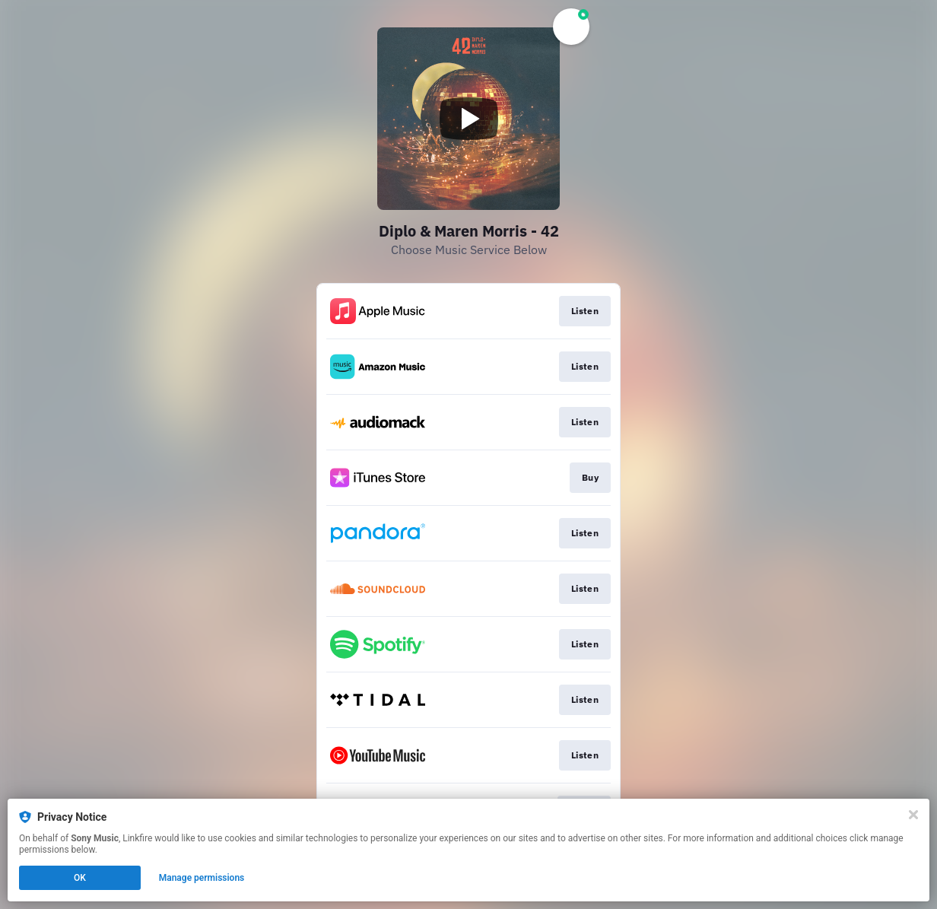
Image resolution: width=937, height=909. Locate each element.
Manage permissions (202, 877)
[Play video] (468, 118)
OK (80, 877)
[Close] (913, 815)
